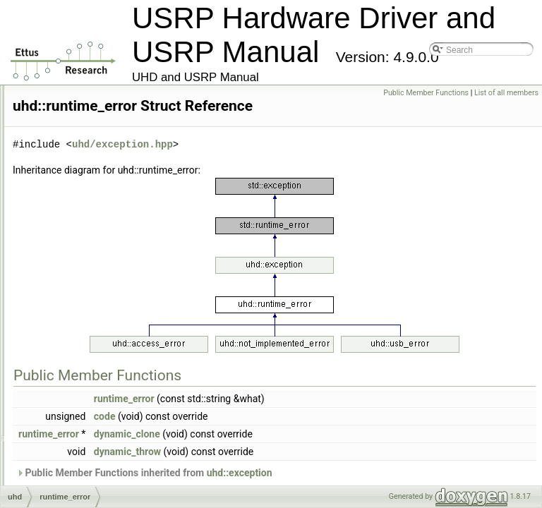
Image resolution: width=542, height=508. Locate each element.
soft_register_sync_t (95, 370)
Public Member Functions (426, 92)
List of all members (506, 92)
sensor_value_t (86, 339)
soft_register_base (93, 354)
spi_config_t (80, 447)
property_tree (83, 199)
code (281, 436)
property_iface (85, 183)
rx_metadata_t (85, 308)
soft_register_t (85, 385)
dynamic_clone (303, 453)
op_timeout (79, 121)
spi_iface (74, 463)
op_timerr (76, 137)
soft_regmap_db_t (92, 416)
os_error (74, 152)
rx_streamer (80, 323)
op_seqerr (77, 106)
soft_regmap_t (85, 432)
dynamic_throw (303, 471)
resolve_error (83, 245)
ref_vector (76, 230)
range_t (72, 214)
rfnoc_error (79, 261)
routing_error (82, 277)
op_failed (75, 90)
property (73, 168)
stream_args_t (85, 478)
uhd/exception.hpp (298, 164)
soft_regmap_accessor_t (104, 401)
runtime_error (83, 292)
